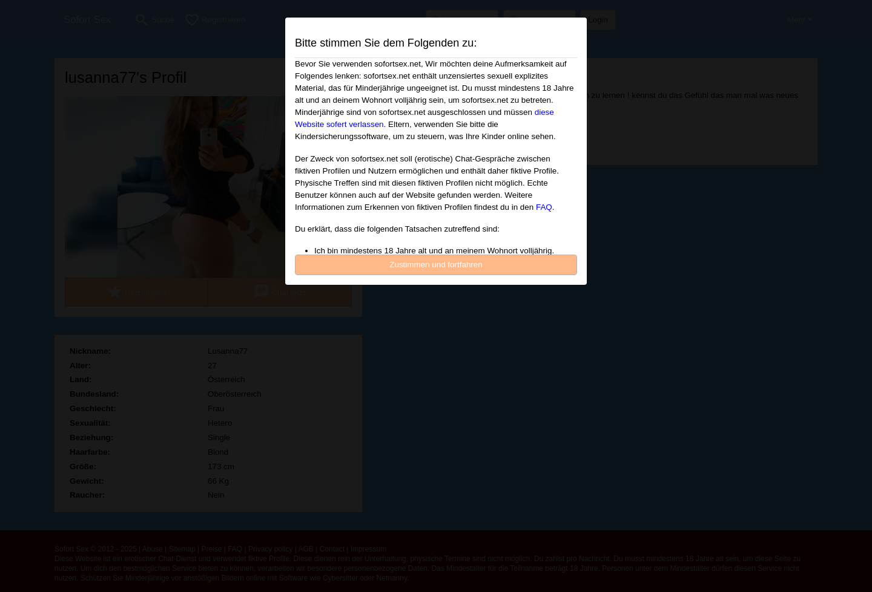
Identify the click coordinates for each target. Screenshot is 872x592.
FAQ (544, 207)
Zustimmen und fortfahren (436, 264)
